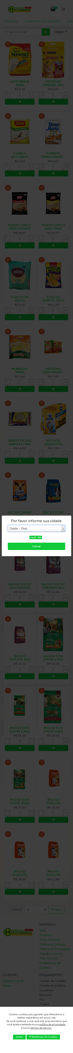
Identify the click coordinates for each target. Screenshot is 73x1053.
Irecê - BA (35, 537)
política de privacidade (52, 1024)
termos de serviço (41, 1028)
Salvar (36, 546)
